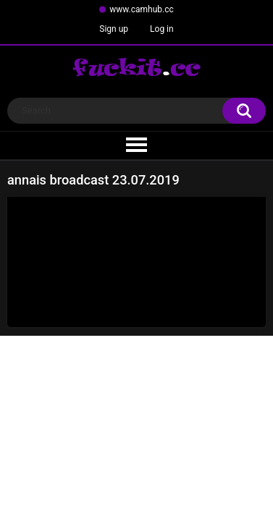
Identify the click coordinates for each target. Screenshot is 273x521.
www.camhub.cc (141, 9)
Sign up (113, 29)
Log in (162, 29)
